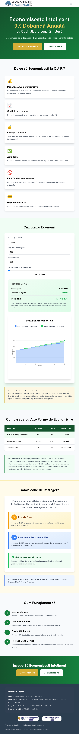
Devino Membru (55, 46)
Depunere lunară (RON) (16, 248)
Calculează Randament (27, 46)
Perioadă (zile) (13, 257)
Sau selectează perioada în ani (19, 267)
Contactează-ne (51, 672)
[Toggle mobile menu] (71, 3)
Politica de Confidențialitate (33, 725)
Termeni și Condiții (12, 725)
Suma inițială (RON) (15, 238)
